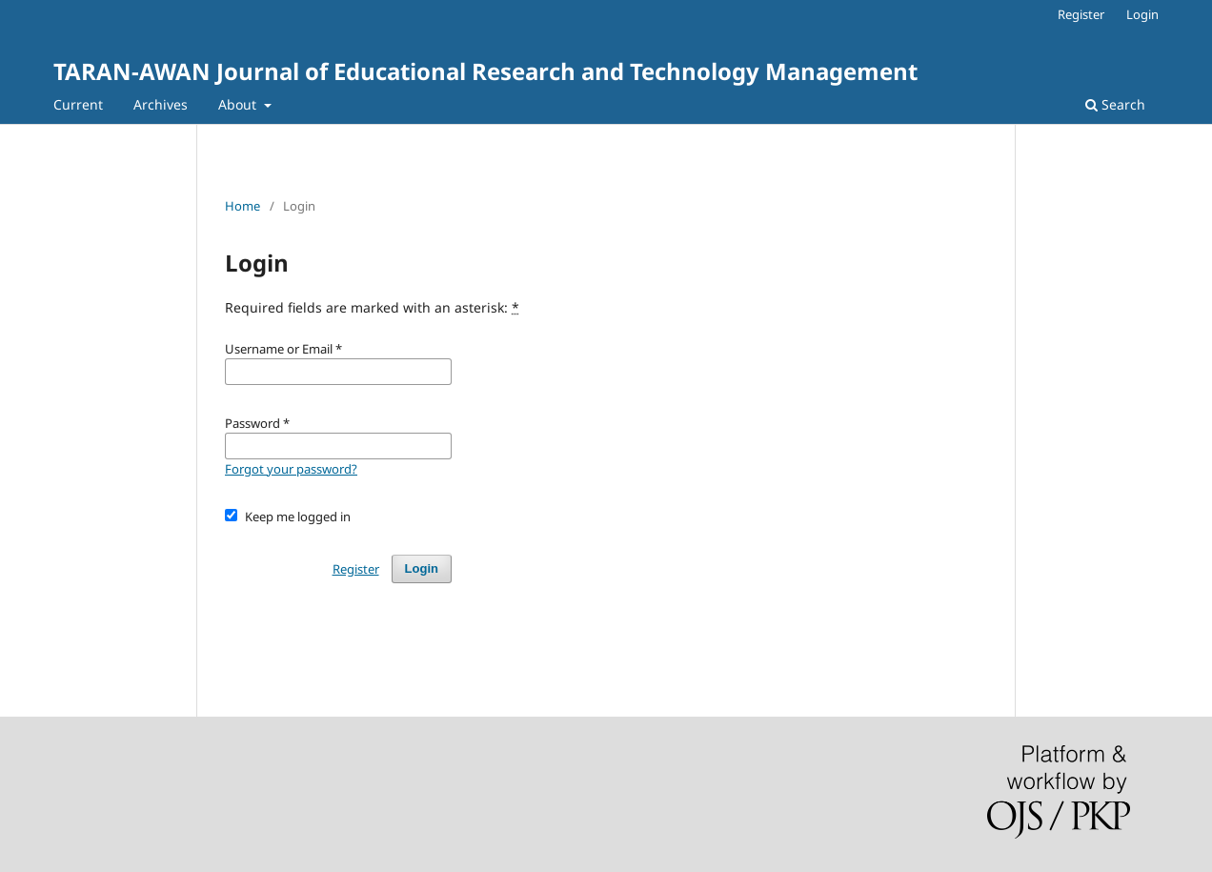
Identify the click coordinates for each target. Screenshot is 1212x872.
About (239, 104)
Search (1115, 104)
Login (1142, 14)
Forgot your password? (291, 468)
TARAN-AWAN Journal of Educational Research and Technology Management (485, 71)
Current (78, 104)
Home (242, 205)
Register (1081, 14)
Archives (160, 104)
